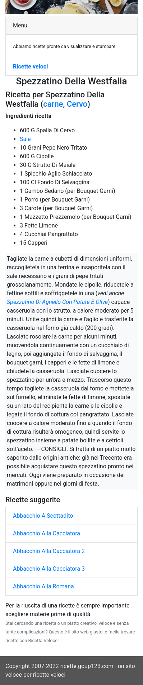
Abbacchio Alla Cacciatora (46, 533)
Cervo (77, 104)
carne (53, 104)
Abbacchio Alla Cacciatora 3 (49, 568)
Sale (25, 139)
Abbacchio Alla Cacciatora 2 (49, 551)
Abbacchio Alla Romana (43, 586)
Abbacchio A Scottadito (43, 515)
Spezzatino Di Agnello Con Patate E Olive (57, 302)
